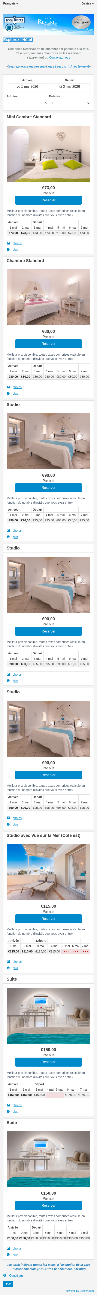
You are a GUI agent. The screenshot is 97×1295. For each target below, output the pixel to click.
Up (8, 1284)
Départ (69, 80)
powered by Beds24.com (80, 1290)
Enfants (54, 96)
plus (12, 249)
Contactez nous (59, 57)
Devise (88, 3)
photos (14, 243)
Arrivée (27, 80)
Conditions (13, 1275)
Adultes (12, 96)
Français (10, 3)
